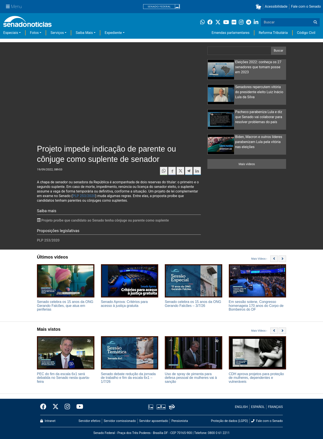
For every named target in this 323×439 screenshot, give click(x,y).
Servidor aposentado (153, 421)
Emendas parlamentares (230, 33)
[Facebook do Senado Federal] (44, 406)
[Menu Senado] (13, 6)
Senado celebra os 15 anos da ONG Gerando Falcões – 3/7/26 (193, 304)
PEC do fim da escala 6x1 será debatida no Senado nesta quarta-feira (63, 377)
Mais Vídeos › (259, 258)
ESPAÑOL (258, 407)
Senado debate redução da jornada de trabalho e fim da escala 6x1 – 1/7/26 (128, 377)
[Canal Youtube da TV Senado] (78, 406)
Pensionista (180, 421)
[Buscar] (315, 22)
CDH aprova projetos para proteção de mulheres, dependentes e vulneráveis (256, 377)
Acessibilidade (276, 6)
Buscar (278, 50)
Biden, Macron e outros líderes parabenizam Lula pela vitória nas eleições (258, 142)
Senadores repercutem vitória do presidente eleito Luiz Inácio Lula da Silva (259, 92)
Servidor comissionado (120, 421)
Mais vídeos (247, 164)
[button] (259, 7)
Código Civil (306, 33)
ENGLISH (241, 407)
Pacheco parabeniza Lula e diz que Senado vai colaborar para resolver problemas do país (258, 117)
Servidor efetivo (89, 421)
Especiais (10, 33)
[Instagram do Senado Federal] (67, 406)
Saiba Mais (84, 33)
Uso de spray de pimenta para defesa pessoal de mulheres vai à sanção (191, 377)
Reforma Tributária (273, 33)
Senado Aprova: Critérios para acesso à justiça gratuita (124, 304)
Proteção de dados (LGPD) (229, 421)
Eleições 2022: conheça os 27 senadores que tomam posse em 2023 (258, 67)
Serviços (57, 33)
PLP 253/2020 (84, 196)
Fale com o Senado (306, 6)
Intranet (48, 421)
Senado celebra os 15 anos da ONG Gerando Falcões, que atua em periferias (65, 305)
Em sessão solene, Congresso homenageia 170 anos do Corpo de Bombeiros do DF (256, 305)
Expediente (113, 33)
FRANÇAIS (275, 407)
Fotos (34, 33)
